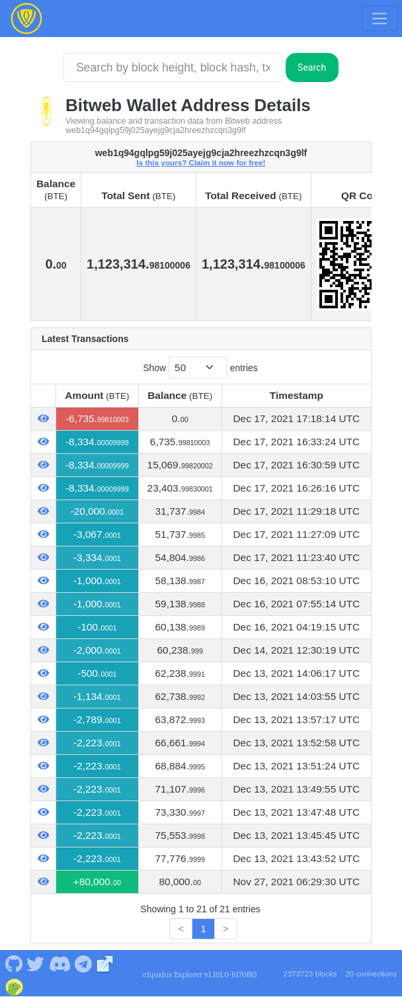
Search (312, 67)
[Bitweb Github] (13, 963)
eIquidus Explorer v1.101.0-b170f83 (200, 974)
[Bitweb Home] (26, 18)
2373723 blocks (310, 974)
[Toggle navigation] (379, 18)
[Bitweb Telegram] (83, 963)
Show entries (200, 367)
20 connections (371, 974)
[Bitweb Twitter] (36, 963)
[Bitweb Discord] (59, 963)
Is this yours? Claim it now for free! (201, 162)
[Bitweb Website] (105, 963)
